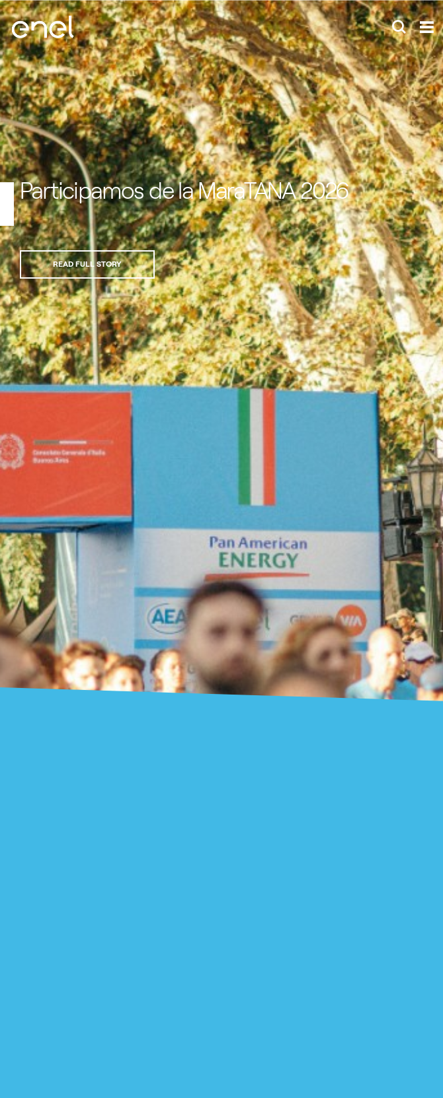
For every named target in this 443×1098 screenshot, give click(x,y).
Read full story (87, 264)
